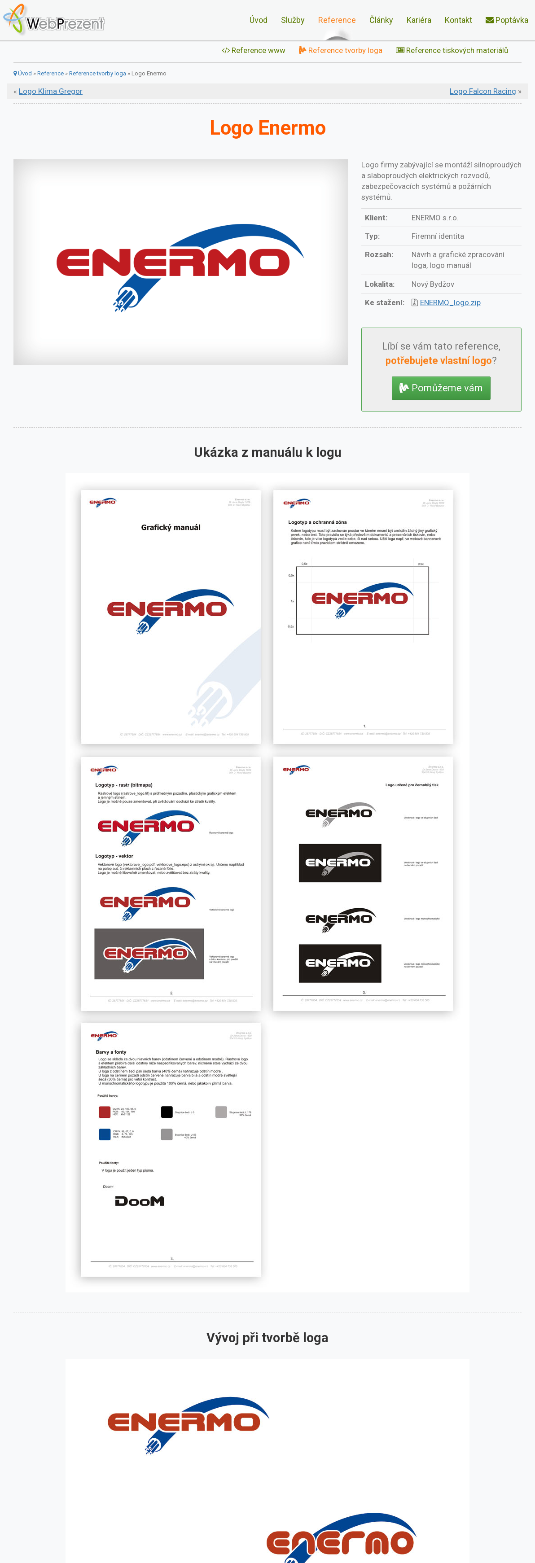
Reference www (253, 50)
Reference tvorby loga (340, 50)
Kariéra (419, 20)
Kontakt (458, 20)
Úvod (259, 20)
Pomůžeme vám (441, 388)
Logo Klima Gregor (51, 91)
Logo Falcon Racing (483, 91)
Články (381, 20)
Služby (293, 20)
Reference (337, 20)
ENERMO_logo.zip (450, 302)
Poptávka (507, 20)
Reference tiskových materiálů (452, 50)
